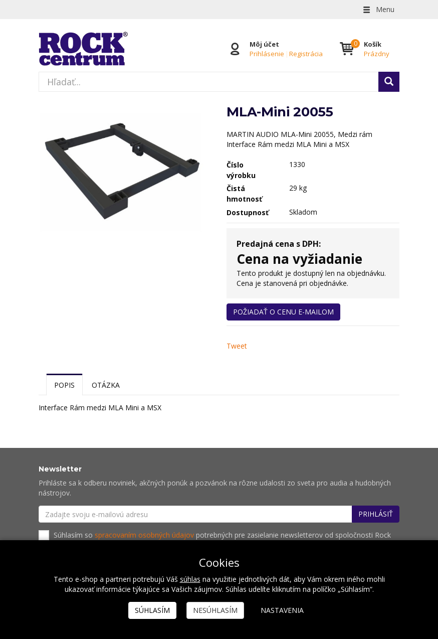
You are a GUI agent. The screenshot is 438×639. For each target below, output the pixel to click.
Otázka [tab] (106, 385)
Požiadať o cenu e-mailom (283, 311)
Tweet (237, 346)
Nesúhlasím (215, 610)
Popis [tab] (64, 385)
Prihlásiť (375, 514)
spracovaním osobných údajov (144, 535)
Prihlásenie (267, 53)
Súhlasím (152, 610)
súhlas (190, 579)
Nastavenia (282, 610)
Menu (377, 9)
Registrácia (306, 53)
